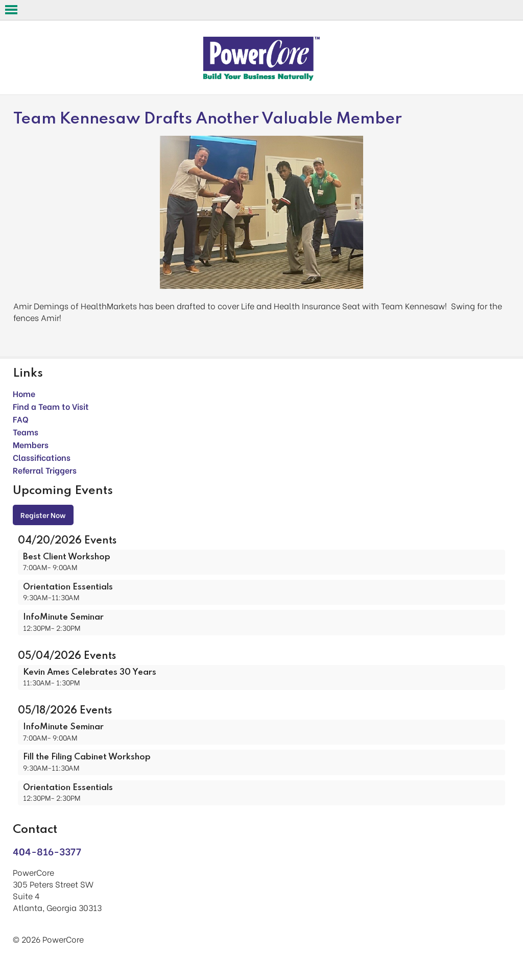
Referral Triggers (45, 470)
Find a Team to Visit (51, 406)
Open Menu (11, 9)
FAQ (21, 419)
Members (31, 444)
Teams (25, 431)
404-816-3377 (47, 851)
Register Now (43, 514)
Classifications (41, 457)
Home (24, 393)
